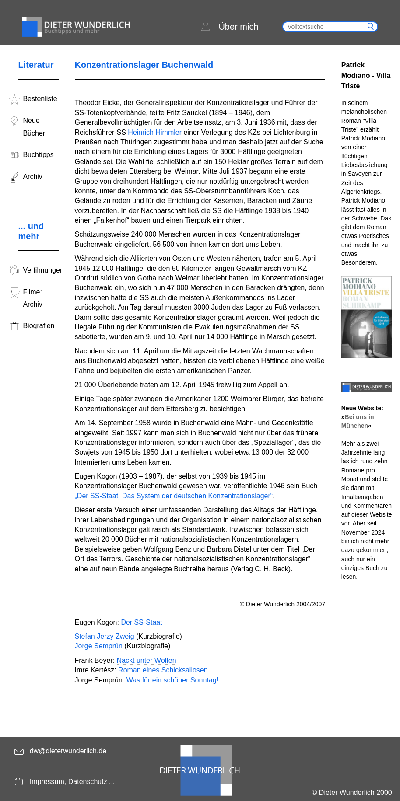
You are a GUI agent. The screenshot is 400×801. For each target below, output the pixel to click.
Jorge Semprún (99, 646)
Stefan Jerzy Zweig (104, 636)
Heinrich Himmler (155, 132)
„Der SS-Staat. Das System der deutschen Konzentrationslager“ (174, 496)
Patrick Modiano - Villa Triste (366, 75)
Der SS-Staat (141, 622)
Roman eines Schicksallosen (163, 670)
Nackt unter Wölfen (146, 660)
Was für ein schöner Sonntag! (172, 680)
